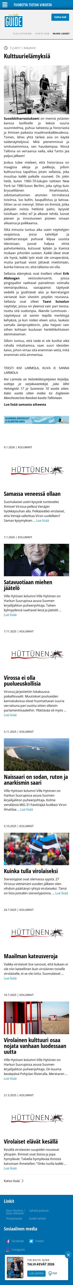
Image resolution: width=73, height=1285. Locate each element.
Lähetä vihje (42, 33)
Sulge (68, 1254)
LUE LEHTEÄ (36, 1273)
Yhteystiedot (14, 1218)
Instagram (18, 1249)
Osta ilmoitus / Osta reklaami (15, 1212)
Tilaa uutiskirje (22, 33)
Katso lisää (12, 1181)
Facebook (18, 1241)
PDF (55, 1273)
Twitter (39, 1241)
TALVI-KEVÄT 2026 (40, 1264)
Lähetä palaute (39, 1210)
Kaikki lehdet (61, 33)
